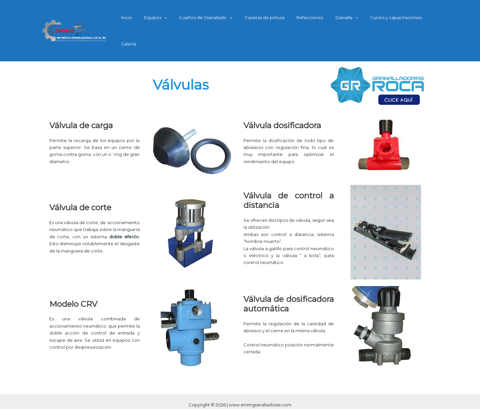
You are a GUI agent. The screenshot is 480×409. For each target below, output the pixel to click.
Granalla (337, 18)
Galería (425, 18)
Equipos (160, 18)
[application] (169, 18)
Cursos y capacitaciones (384, 18)
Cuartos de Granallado (207, 18)
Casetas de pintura (263, 18)
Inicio (134, 18)
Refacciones (304, 18)
